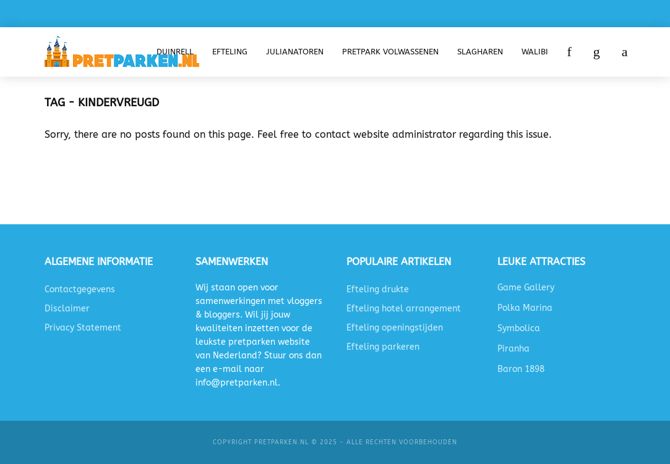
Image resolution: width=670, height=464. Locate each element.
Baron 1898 (520, 369)
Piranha (513, 349)
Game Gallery (525, 287)
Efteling (229, 51)
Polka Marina (524, 308)
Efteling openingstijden (394, 328)
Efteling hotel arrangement (403, 308)
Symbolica (518, 328)
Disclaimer (67, 308)
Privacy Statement (83, 328)
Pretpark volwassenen (390, 51)
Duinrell (175, 51)
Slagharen (480, 51)
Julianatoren (295, 51)
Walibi (535, 51)
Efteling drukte (377, 289)
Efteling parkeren (382, 347)
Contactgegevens (80, 289)
